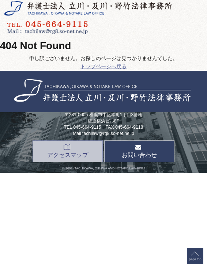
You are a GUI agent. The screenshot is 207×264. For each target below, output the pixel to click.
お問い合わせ (139, 151)
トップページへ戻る (103, 66)
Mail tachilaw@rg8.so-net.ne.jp (103, 133)
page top (195, 66)
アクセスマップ (68, 151)
